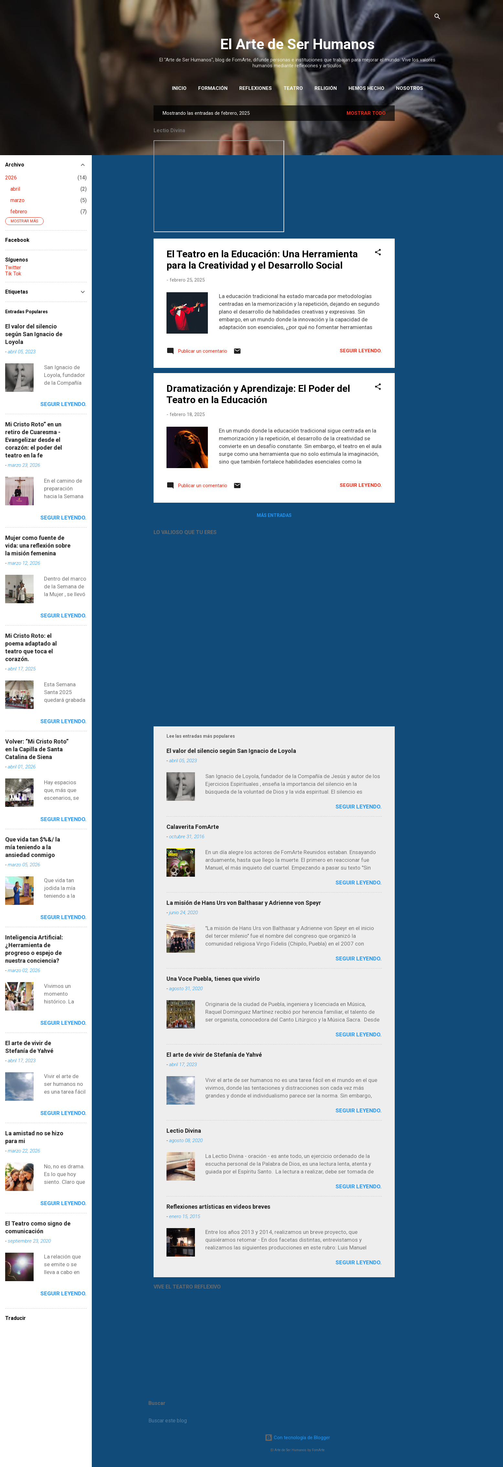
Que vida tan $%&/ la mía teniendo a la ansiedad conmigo (32, 847)
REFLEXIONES (255, 88)
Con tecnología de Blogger (297, 1437)
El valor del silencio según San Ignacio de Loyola (231, 750)
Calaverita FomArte (192, 826)
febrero (18, 212)
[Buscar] (437, 17)
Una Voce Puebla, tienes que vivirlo (213, 978)
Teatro (293, 88)
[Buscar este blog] (297, 1421)
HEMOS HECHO (366, 88)
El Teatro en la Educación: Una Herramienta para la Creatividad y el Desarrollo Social (262, 259)
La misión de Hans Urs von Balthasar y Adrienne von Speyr (243, 902)
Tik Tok (13, 274)
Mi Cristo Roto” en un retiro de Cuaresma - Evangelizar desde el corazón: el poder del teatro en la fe (33, 440)
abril (15, 189)
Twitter (13, 267)
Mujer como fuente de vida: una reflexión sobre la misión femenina (37, 545)
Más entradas (274, 515)
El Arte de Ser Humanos (297, 44)
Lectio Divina (183, 1130)
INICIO (179, 88)
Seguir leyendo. (361, 351)
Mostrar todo (366, 113)
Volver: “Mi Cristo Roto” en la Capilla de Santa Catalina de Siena (37, 749)
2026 (11, 178)
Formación (213, 88)
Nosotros (409, 88)
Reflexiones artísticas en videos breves (218, 1206)
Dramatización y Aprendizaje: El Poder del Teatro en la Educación (258, 394)
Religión (326, 88)
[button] (378, 253)
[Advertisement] (420, 202)
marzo (17, 200)
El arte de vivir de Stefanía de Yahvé (214, 1054)
